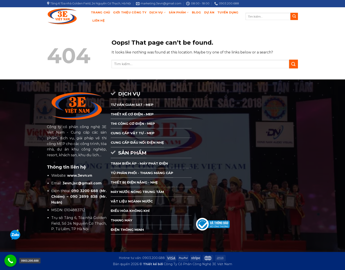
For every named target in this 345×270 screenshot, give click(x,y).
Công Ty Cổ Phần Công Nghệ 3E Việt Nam (198, 264)
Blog (196, 12)
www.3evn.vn (79, 175)
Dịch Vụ (157, 12)
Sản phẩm (179, 12)
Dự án (209, 12)
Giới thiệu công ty (129, 12)
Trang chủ (100, 12)
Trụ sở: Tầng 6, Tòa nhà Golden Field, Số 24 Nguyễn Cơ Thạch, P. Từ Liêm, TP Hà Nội (78, 223)
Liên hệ (98, 20)
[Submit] (294, 16)
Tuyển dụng (228, 12)
